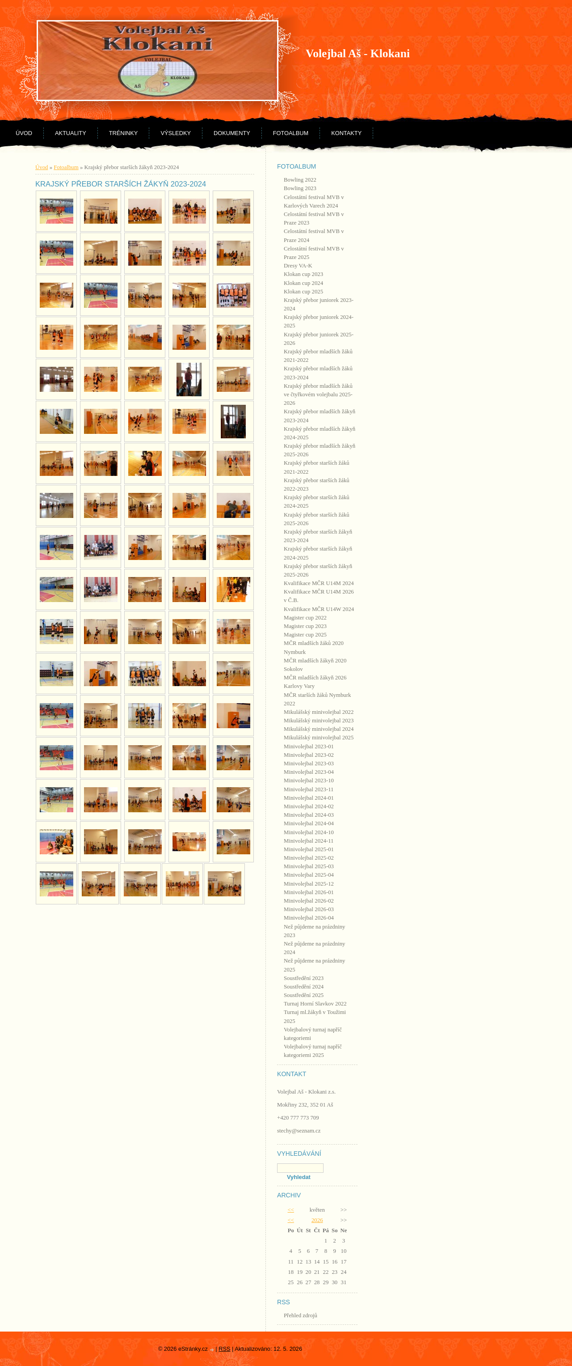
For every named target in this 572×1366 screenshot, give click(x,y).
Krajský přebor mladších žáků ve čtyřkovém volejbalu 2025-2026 (318, 394)
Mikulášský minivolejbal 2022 (318, 712)
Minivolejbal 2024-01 (309, 798)
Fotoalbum (290, 133)
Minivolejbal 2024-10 (309, 832)
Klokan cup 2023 (303, 274)
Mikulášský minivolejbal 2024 (318, 729)
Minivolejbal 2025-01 (309, 849)
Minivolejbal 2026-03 (309, 909)
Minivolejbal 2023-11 (309, 789)
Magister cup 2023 (305, 626)
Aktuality (70, 133)
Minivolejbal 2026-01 (309, 892)
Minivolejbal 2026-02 (309, 901)
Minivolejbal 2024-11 (309, 841)
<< (291, 1210)
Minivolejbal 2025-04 (309, 875)
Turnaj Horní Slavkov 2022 (315, 1004)
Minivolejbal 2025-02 (309, 858)
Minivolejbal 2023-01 (309, 746)
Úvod (24, 133)
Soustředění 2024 (304, 987)
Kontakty (346, 133)
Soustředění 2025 (304, 995)
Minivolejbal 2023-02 (309, 755)
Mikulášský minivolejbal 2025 (318, 737)
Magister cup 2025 (305, 635)
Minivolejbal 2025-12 (309, 884)
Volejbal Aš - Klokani (358, 53)
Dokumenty (232, 133)
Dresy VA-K (298, 266)
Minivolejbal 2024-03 (309, 815)
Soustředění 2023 (304, 978)
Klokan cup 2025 (303, 291)
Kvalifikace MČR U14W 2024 (319, 609)
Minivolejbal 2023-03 (309, 763)
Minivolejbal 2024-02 (309, 806)
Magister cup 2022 (305, 618)
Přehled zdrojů (300, 1315)
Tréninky (123, 133)
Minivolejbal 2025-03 (309, 866)
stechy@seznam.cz (298, 1131)
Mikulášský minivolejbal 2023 (318, 720)
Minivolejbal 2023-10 (309, 780)
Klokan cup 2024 (303, 283)
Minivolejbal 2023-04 (309, 772)
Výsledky (175, 133)
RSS (224, 1348)
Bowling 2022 (300, 180)
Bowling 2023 (300, 188)
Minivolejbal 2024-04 (309, 823)
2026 (317, 1220)
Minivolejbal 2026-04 (309, 918)
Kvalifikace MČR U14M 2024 (319, 583)
